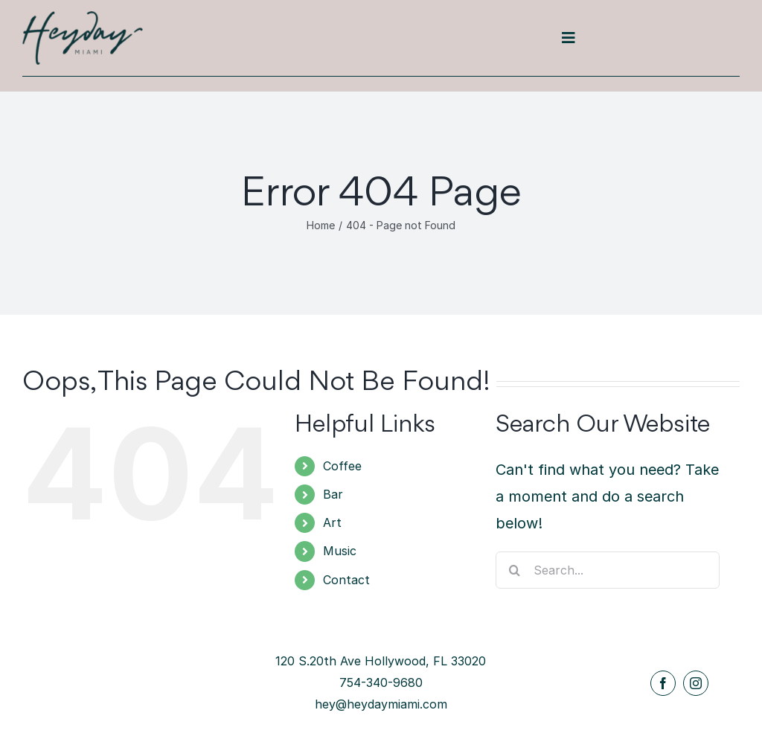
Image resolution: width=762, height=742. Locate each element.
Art (332, 522)
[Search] (514, 570)
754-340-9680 (381, 682)
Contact (346, 579)
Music (339, 550)
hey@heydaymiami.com (381, 704)
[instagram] (695, 683)
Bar (333, 494)
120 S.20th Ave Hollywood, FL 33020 (380, 660)
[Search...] (608, 570)
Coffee (342, 465)
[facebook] (663, 683)
